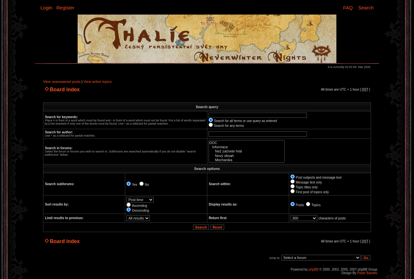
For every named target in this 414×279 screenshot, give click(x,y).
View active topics (97, 82)
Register (65, 7)
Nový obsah (246, 156)
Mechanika (246, 160)
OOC (246, 143)
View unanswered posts (62, 82)
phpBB (313, 269)
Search (366, 7)
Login (46, 7)
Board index (65, 89)
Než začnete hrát (246, 151)
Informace (246, 147)
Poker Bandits (367, 273)
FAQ (348, 7)
